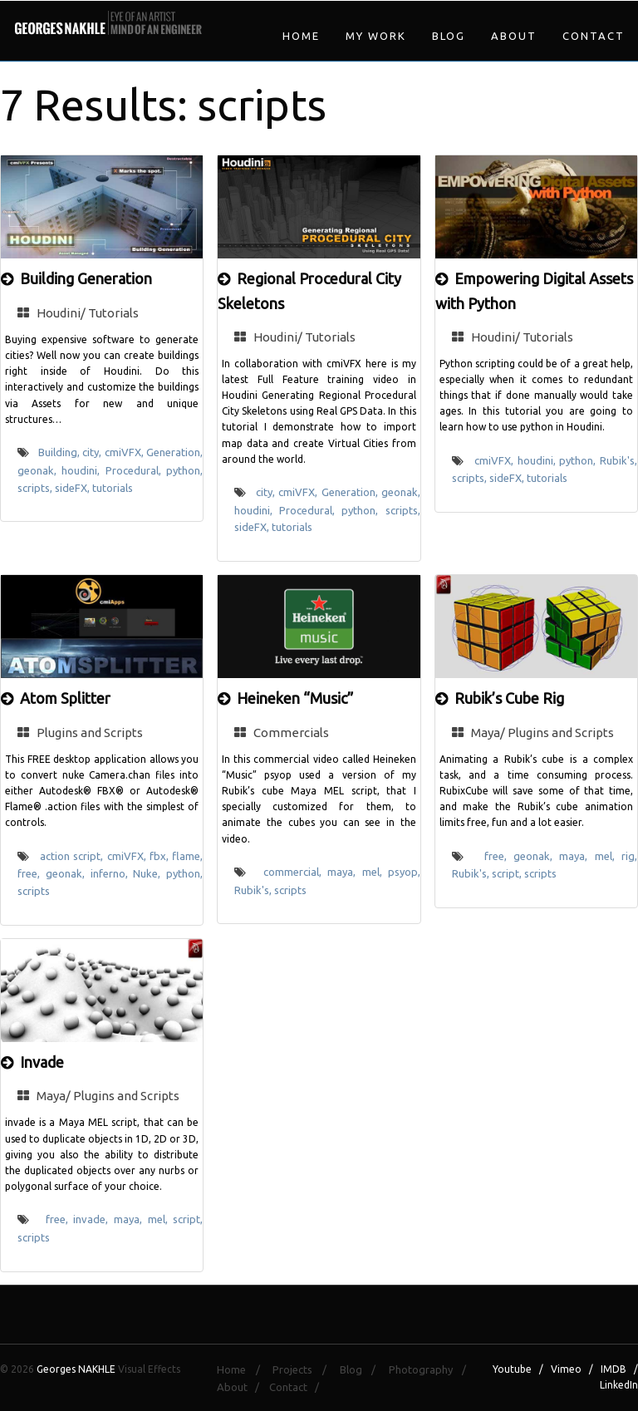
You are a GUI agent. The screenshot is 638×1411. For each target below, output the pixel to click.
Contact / (297, 1387)
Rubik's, (618, 460)
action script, (73, 856)
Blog (448, 36)
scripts (33, 891)
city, (93, 452)
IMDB (613, 1369)
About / (242, 1387)
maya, (344, 872)
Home (301, 36)
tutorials (112, 488)
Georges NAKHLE (76, 1369)
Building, (60, 452)
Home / (243, 1369)
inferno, (112, 873)
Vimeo (566, 1369)
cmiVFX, (126, 452)
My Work (376, 36)
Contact (593, 36)
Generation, (174, 452)
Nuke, (149, 873)
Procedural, (136, 470)
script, (508, 873)
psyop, (404, 872)
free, (31, 873)
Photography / (432, 1369)
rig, (629, 856)
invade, (93, 1219)
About (514, 36)
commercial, (295, 872)
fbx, (161, 856)
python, (184, 470)
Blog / (362, 1369)
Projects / (304, 1369)
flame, (187, 856)
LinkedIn (619, 1384)
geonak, (39, 470)
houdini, (83, 470)
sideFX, (73, 488)
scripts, (36, 488)
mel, (375, 872)
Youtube (512, 1369)
